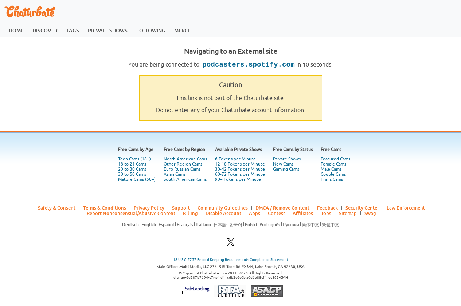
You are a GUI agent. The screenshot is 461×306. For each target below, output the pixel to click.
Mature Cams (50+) (137, 179)
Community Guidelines (223, 208)
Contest (276, 213)
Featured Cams (335, 159)
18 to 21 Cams (132, 164)
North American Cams (185, 159)
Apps (254, 213)
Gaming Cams (286, 169)
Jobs (326, 213)
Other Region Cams (183, 164)
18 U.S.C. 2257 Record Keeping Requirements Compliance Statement (230, 260)
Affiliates (303, 213)
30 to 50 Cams (132, 174)
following (150, 30)
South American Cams (185, 179)
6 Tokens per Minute (235, 159)
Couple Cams (333, 174)
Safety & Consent (56, 208)
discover (45, 30)
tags (72, 30)
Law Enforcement (406, 208)
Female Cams (333, 164)
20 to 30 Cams (132, 169)
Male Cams (331, 169)
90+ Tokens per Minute (238, 179)
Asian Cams (174, 174)
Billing (190, 213)
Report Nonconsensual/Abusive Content (131, 213)
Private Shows (287, 159)
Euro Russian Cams (182, 169)
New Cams (283, 164)
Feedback (327, 208)
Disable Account (223, 213)
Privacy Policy (149, 208)
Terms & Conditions (104, 208)
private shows (108, 30)
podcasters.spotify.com (248, 65)
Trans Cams (332, 179)
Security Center (362, 208)
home (16, 30)
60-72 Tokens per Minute (240, 174)
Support (181, 208)
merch (183, 30)
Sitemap (348, 213)
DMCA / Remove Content (282, 208)
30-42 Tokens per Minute (240, 169)
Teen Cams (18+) (134, 159)
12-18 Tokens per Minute (240, 164)
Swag (370, 213)
